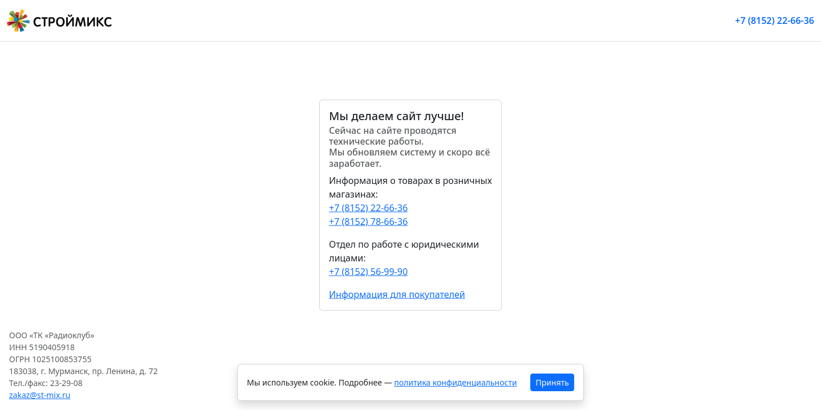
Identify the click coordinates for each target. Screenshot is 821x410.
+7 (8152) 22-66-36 (774, 20)
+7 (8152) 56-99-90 (368, 271)
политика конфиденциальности (455, 382)
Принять (552, 382)
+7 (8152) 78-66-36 (368, 221)
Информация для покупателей (397, 294)
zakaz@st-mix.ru (40, 395)
